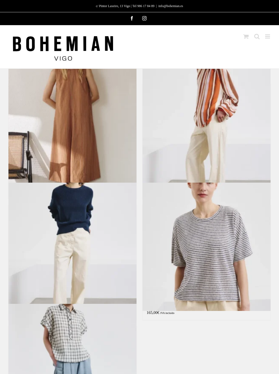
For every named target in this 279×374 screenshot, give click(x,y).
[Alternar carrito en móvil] (246, 36)
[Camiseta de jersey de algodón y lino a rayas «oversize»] (206, 247)
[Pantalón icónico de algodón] (72, 247)
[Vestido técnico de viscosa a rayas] (72, 126)
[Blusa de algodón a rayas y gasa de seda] (206, 126)
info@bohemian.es (170, 6)
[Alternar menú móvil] (268, 36)
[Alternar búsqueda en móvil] (257, 36)
